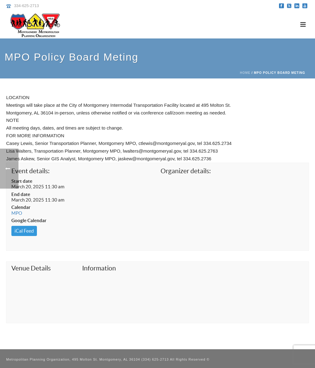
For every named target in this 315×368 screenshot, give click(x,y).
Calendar (20, 207)
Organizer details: (186, 170)
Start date (21, 181)
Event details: (30, 170)
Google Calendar (28, 220)
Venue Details (31, 268)
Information (99, 268)
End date (20, 194)
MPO (16, 213)
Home (245, 72)
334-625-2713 (26, 5)
